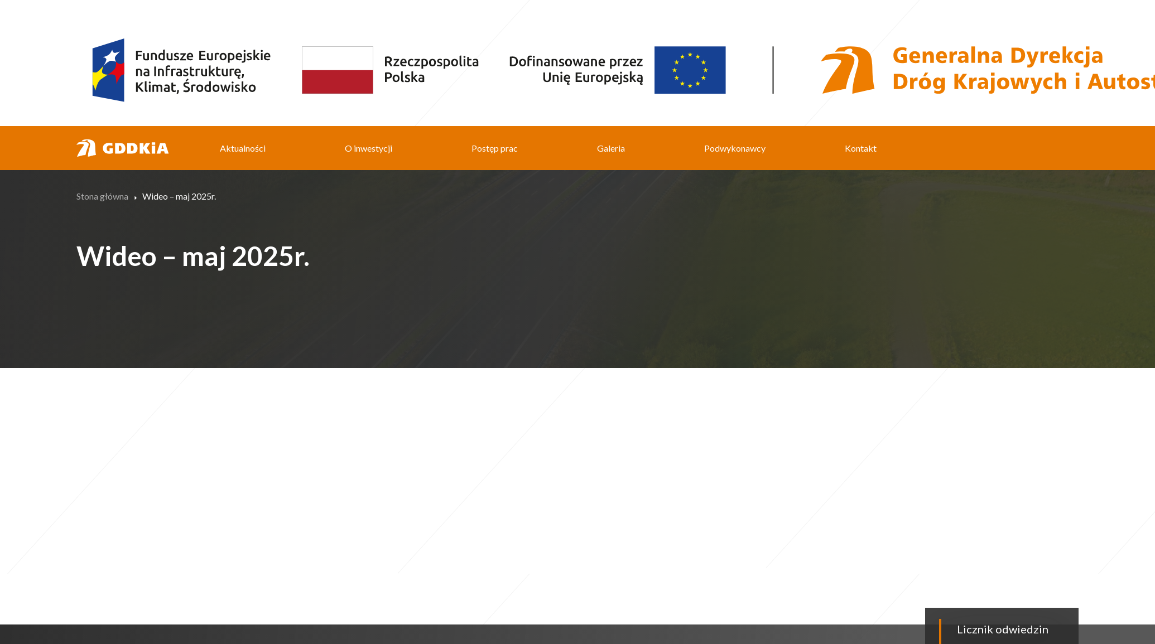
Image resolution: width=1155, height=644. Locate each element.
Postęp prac (494, 148)
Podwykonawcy (735, 148)
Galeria (611, 148)
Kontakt (861, 148)
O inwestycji (368, 148)
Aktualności (243, 148)
